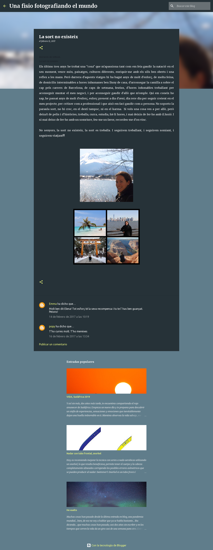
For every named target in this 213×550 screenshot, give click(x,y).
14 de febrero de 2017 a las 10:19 (69, 316)
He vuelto (72, 510)
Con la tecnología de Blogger (106, 545)
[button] (41, 48)
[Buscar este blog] (192, 6)
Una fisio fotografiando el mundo (53, 6)
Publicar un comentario (53, 344)
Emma (53, 303)
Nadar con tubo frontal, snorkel (84, 453)
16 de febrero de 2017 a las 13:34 (69, 336)
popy (52, 326)
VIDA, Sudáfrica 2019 (78, 396)
